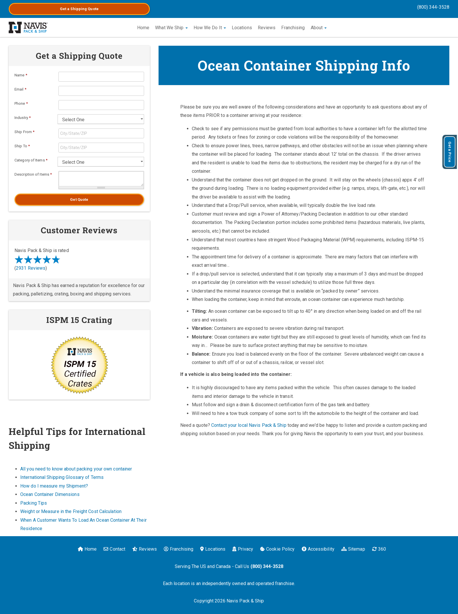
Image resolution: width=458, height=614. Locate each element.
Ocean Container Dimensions (50, 494)
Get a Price (450, 151)
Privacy (242, 549)
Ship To (22, 146)
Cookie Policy (277, 549)
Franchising (293, 27)
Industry (22, 117)
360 (379, 549)
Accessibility (318, 549)
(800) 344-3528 (433, 7)
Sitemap (353, 549)
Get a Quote (79, 9)
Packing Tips (33, 503)
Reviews (267, 27)
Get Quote (79, 199)
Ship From (24, 132)
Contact (114, 549)
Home (143, 27)
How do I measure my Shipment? (54, 486)
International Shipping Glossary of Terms (62, 477)
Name (20, 75)
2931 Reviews (30, 268)
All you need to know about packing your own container (76, 469)
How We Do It (210, 27)
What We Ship (171, 27)
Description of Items (33, 174)
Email (20, 89)
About (319, 27)
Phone (21, 103)
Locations (242, 27)
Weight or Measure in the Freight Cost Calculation (71, 511)
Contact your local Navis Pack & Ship (248, 425)
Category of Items (30, 160)
